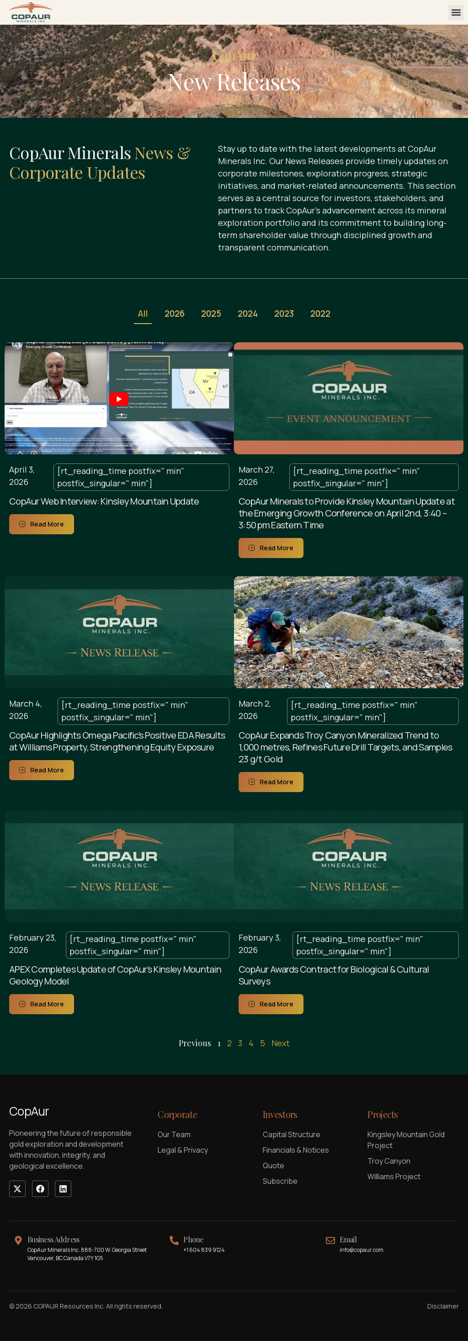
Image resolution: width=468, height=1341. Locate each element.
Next (280, 1043)
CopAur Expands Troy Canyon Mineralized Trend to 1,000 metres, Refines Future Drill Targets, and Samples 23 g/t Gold (345, 747)
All (138, 314)
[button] (455, 12)
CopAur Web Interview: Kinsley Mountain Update (104, 501)
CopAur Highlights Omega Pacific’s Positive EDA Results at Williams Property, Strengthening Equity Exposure (117, 741)
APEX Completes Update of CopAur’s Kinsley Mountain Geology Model (115, 975)
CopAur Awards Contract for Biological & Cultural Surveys (334, 975)
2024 (249, 314)
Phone (193, 1240)
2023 (287, 314)
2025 (210, 314)
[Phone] (174, 1241)
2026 (172, 314)
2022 (325, 314)
